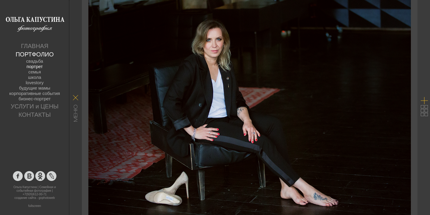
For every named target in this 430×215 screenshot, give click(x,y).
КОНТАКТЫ (35, 114)
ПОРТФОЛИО (35, 54)
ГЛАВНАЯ (34, 46)
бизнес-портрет (34, 98)
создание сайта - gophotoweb (34, 197)
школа (34, 77)
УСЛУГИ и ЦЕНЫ (35, 106)
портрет (35, 66)
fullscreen (34, 206)
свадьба (34, 61)
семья (34, 71)
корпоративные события (34, 93)
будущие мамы (34, 87)
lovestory (35, 82)
